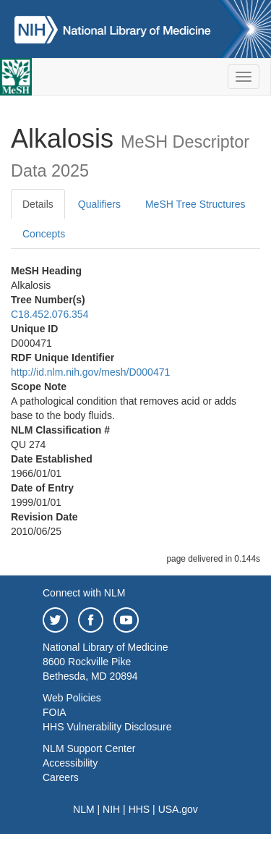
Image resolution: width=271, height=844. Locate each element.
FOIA (54, 712)
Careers (61, 777)
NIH (111, 809)
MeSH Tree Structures (195, 204)
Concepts (43, 234)
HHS (139, 809)
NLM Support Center (89, 748)
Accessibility (70, 763)
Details (37, 204)
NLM (84, 809)
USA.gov (178, 809)
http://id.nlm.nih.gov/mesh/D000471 (90, 372)
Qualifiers (99, 204)
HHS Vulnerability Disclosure (107, 727)
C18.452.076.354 (49, 314)
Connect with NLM (84, 593)
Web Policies (72, 698)
